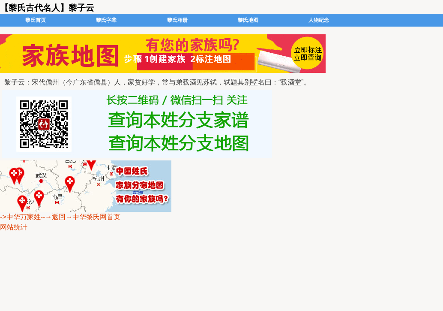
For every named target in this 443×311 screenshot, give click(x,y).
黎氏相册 (177, 20)
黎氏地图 (248, 20)
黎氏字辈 (106, 20)
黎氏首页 (35, 20)
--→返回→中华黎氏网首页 (81, 216)
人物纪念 (318, 20)
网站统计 (13, 227)
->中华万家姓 (20, 216)
